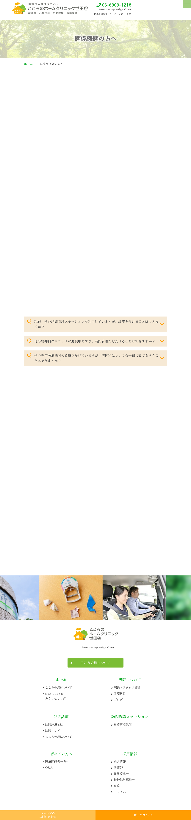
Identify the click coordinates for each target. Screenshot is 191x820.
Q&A (49, 766)
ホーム (28, 64)
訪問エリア (52, 729)
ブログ (118, 698)
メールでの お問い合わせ (47, 815)
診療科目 (120, 692)
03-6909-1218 (116, 5)
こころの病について (95, 661)
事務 (117, 784)
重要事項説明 (123, 723)
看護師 (118, 766)
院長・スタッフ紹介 (127, 686)
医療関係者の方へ (57, 760)
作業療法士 (121, 772)
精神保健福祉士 (124, 778)
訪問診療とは (54, 723)
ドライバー (121, 791)
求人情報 (120, 760)
